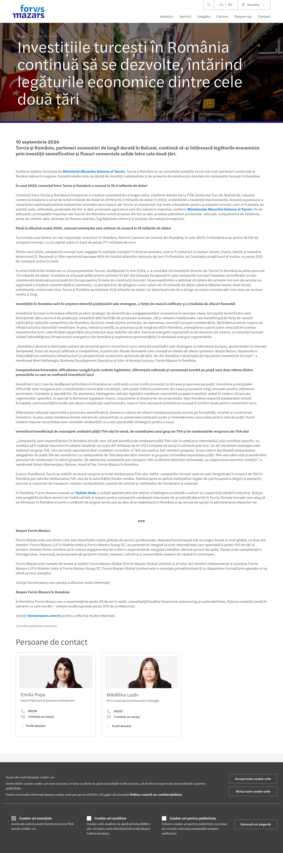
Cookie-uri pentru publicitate (193, 818)
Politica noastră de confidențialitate (156, 794)
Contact (264, 16)
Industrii (166, 16)
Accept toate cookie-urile (253, 778)
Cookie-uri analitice (110, 818)
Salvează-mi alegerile (255, 824)
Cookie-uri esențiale (35, 818)
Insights (204, 16)
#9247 (115, 717)
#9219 (29, 712)
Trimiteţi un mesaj (37, 717)
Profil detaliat (33, 726)
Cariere (222, 16)
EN (221, 4)
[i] (35, 256)
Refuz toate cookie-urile (253, 791)
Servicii (185, 16)
